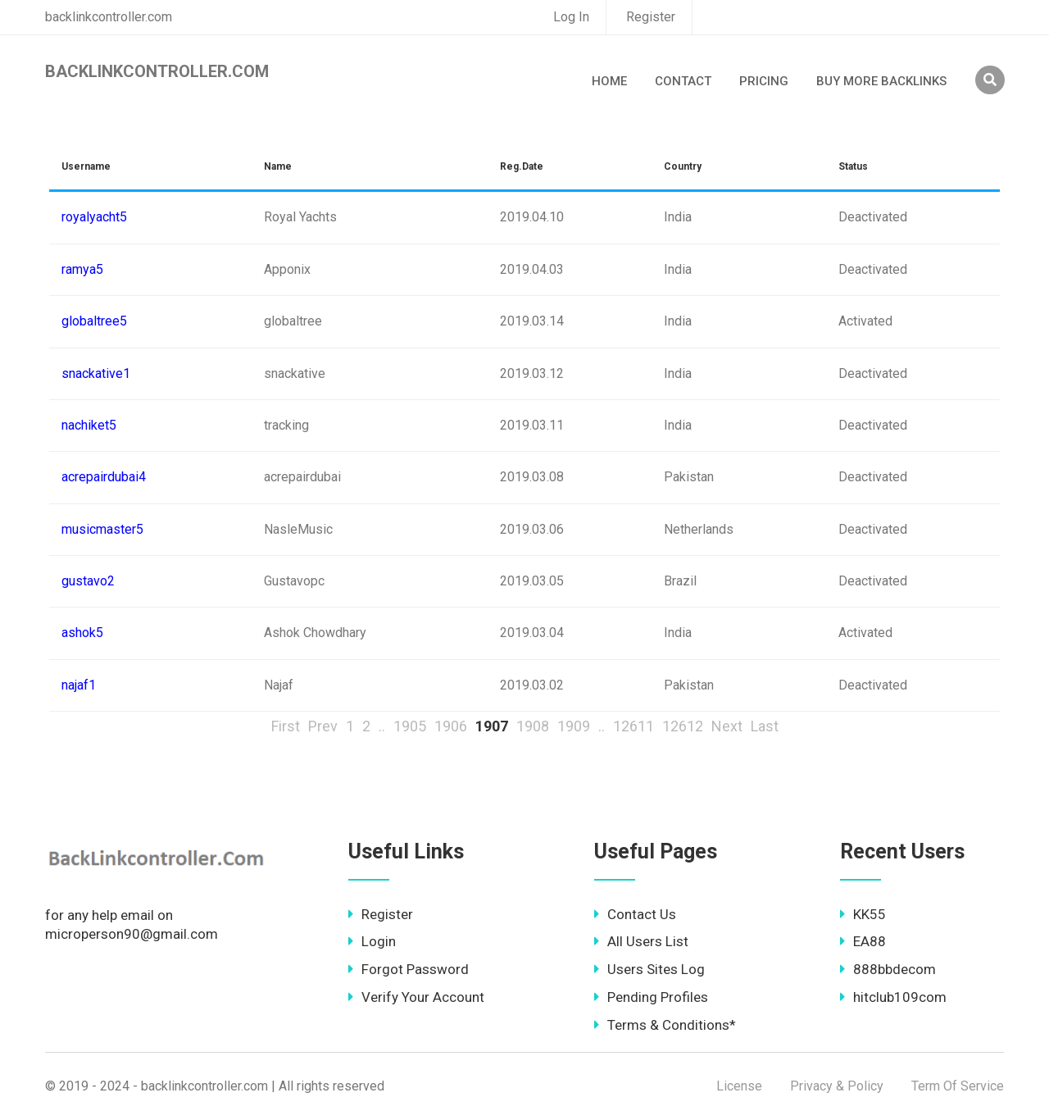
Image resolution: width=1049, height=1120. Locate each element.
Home (609, 81)
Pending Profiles (651, 997)
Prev (323, 726)
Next (726, 726)
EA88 (863, 941)
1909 (573, 726)
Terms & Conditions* (665, 1025)
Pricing (763, 81)
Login (372, 941)
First (285, 726)
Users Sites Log (649, 969)
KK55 (863, 914)
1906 (450, 726)
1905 (409, 726)
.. (382, 726)
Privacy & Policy (836, 1086)
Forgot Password (408, 969)
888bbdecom (888, 969)
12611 (633, 726)
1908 (532, 726)
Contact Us (635, 914)
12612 (682, 726)
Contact (683, 81)
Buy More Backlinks (881, 81)
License (739, 1086)
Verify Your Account (416, 997)
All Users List (641, 941)
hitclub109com (893, 997)
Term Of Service (957, 1086)
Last (765, 726)
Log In (571, 17)
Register (650, 17)
